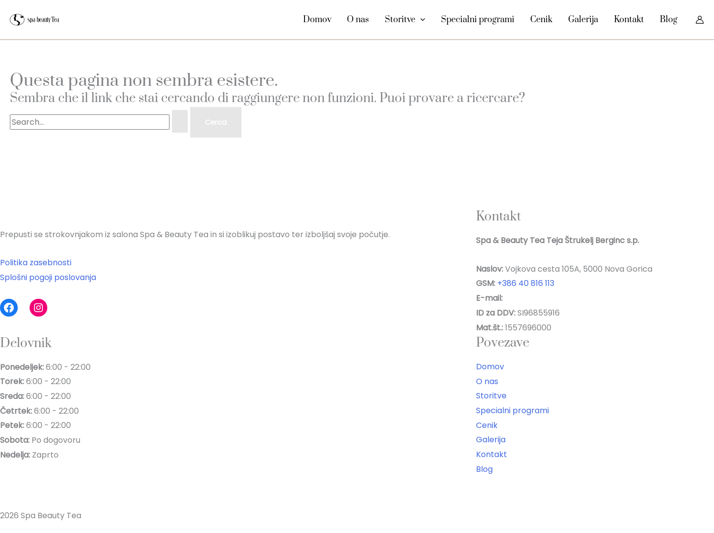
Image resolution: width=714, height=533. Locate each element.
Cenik (541, 19)
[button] (420, 19)
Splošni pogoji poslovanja (48, 277)
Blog (669, 19)
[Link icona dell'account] (699, 19)
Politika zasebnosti (35, 262)
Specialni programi (477, 19)
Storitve (405, 19)
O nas (358, 19)
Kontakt (629, 19)
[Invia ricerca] (179, 121)
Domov (317, 19)
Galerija (583, 19)
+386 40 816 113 (525, 283)
